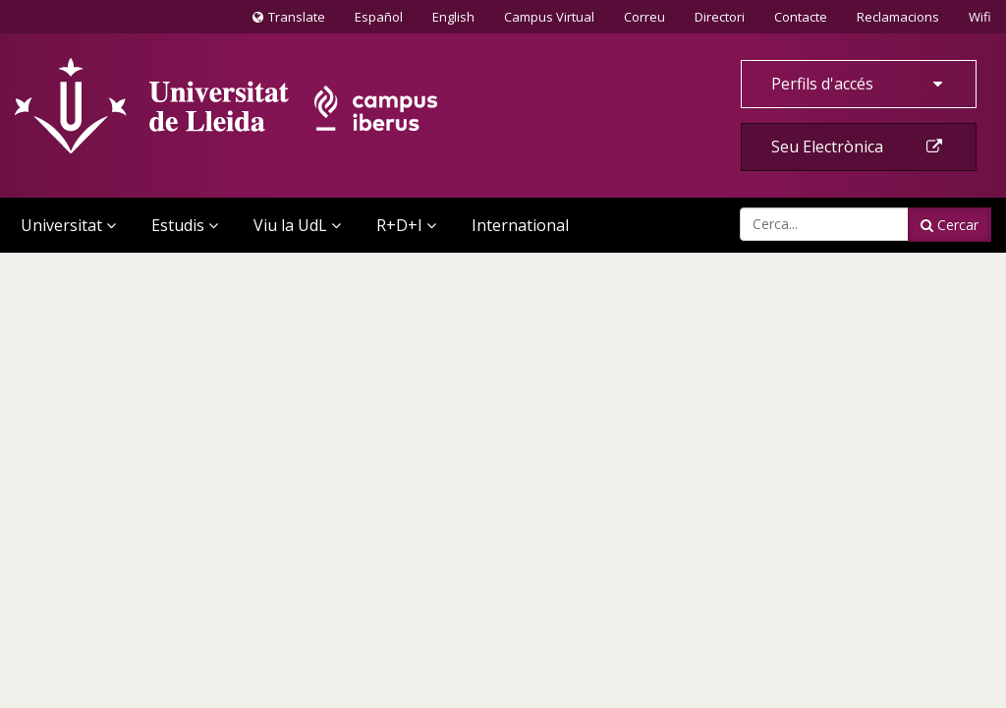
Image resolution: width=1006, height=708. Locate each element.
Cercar (949, 224)
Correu (644, 17)
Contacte (800, 16)
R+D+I (406, 225)
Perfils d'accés (858, 83)
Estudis (184, 225)
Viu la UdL (297, 225)
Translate (288, 20)
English (453, 17)
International (520, 225)
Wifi (980, 17)
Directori (720, 17)
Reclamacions (898, 17)
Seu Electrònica (858, 146)
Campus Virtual (549, 17)
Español (379, 17)
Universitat (68, 225)
